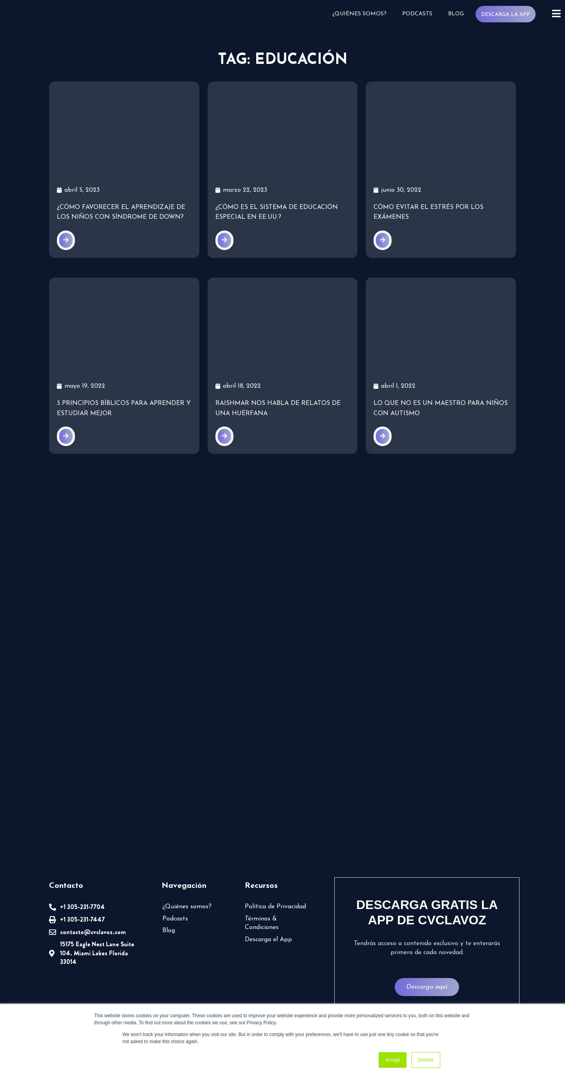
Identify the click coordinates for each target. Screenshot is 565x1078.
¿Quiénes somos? (362, 14)
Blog (457, 14)
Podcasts (419, 14)
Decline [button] (426, 1060)
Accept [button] (392, 1060)
